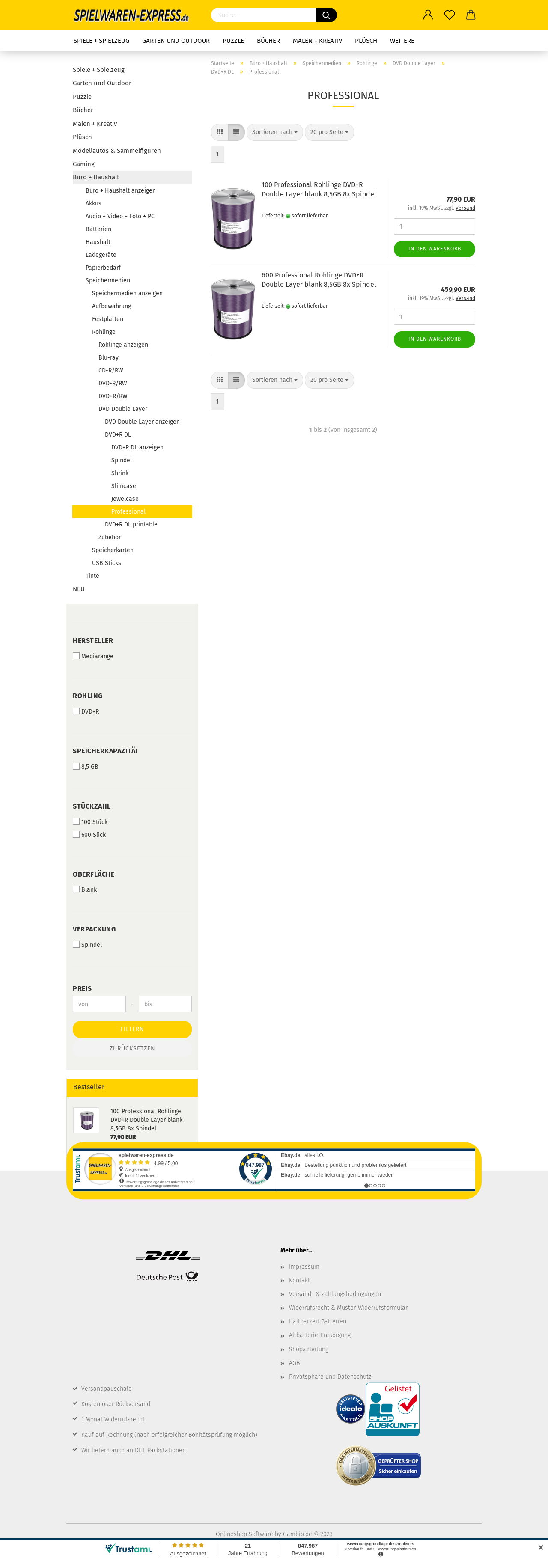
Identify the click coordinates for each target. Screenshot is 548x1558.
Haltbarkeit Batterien (317, 1321)
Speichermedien (108, 280)
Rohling (88, 696)
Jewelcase (125, 498)
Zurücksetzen (132, 1048)
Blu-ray (108, 357)
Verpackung (94, 929)
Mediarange (93, 656)
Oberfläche (93, 874)
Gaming (84, 164)
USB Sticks (106, 563)
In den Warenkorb (434, 249)
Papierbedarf (103, 267)
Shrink (119, 473)
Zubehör (109, 537)
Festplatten (107, 319)
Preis (82, 988)
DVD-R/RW (112, 383)
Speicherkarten (113, 550)
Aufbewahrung (111, 306)
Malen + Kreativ (317, 41)
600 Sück (89, 834)
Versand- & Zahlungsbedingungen (335, 1294)
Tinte (92, 576)
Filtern (132, 1029)
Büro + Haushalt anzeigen (121, 190)
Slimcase (123, 486)
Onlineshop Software (244, 1534)
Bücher (268, 41)
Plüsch (366, 41)
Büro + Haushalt (96, 177)
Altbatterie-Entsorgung (320, 1335)
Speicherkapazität (106, 751)
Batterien (98, 229)
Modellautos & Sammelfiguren (117, 151)
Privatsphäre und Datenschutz (330, 1376)
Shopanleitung (308, 1349)
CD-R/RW (110, 370)
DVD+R (86, 711)
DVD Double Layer (122, 409)
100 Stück (90, 822)
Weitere (402, 41)
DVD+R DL (118, 434)
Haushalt (98, 242)
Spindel (121, 460)
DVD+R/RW (113, 396)
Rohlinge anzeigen (123, 344)
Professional (128, 511)
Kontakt (299, 1280)
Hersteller (93, 640)
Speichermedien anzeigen (127, 293)
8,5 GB (85, 766)
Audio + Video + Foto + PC (120, 216)
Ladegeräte (101, 255)
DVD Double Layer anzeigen (142, 421)
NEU (79, 589)
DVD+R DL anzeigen (137, 447)
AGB (294, 1363)
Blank (85, 889)
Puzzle (233, 41)
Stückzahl (92, 806)
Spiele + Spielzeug (101, 41)
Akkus (93, 203)
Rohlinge (104, 332)
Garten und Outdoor (176, 41)
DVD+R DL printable (131, 524)
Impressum (304, 1266)
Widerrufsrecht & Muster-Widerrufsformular (348, 1307)
